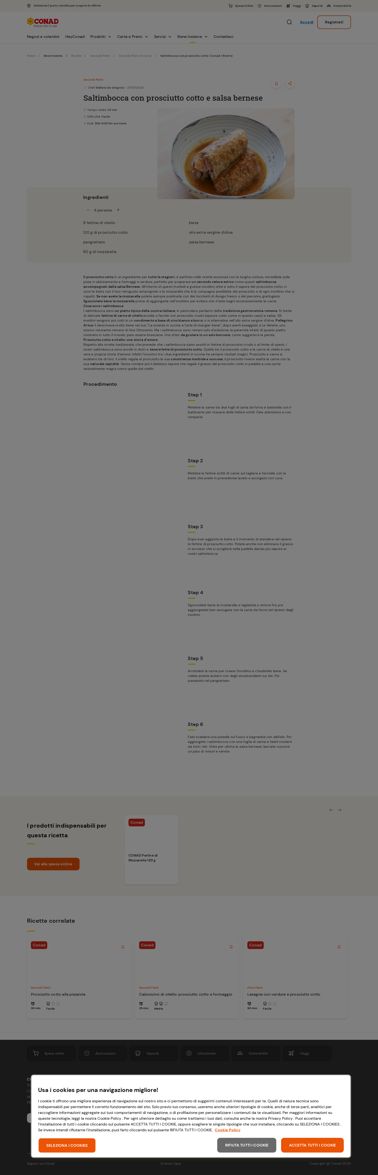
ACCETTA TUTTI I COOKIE (312, 1145)
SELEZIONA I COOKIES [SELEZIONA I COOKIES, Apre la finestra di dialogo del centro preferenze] (67, 1145)
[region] (191, 1116)
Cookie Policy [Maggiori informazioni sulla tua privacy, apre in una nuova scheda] (228, 1130)
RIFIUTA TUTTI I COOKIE (247, 1145)
